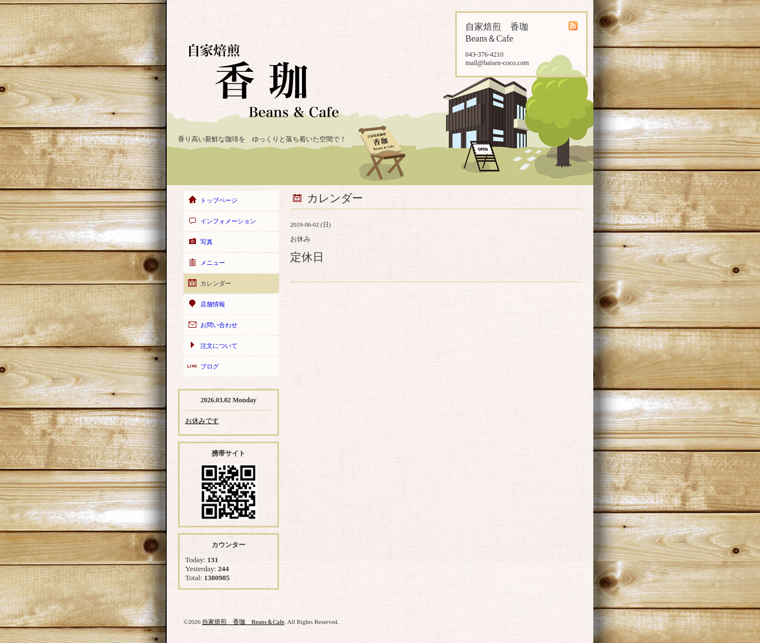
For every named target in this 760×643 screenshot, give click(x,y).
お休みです (202, 421)
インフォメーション (228, 221)
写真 (206, 241)
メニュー (212, 262)
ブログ (209, 366)
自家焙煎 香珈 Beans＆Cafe (243, 621)
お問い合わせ (218, 325)
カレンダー (215, 283)
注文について (218, 345)
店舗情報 (212, 304)
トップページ (218, 200)
